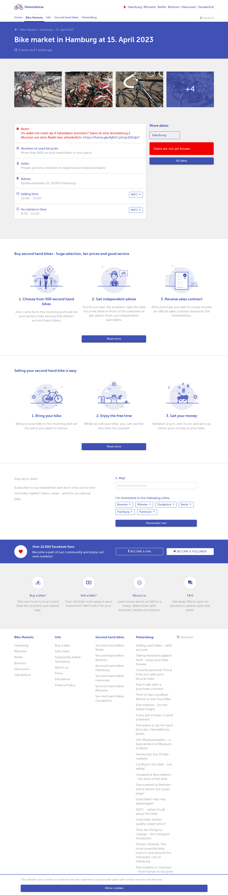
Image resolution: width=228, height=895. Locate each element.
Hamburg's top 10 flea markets (152, 756)
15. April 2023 (65, 29)
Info (48, 17)
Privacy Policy (65, 685)
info (136, 194)
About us (61, 667)
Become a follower (190, 551)
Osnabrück (206, 7)
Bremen (174, 7)
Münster (149, 7)
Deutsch (207, 18)
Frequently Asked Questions (67, 659)
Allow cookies (114, 888)
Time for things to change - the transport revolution (153, 834)
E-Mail (120, 478)
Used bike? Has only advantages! (151, 801)
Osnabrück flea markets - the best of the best (153, 777)
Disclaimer (62, 679)
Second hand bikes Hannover (109, 678)
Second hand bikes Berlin (109, 647)
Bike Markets (34, 17)
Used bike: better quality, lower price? (151, 821)
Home (18, 17)
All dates (181, 160)
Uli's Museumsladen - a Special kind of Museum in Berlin (153, 744)
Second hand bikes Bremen (109, 657)
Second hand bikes (66, 17)
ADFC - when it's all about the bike (150, 811)
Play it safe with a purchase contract (149, 686)
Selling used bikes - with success (154, 647)
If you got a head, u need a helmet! (154, 717)
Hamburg (135, 7)
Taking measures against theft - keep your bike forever (154, 660)
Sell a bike (62, 651)
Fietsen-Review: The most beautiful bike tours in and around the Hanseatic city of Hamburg (153, 852)
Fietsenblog (89, 17)
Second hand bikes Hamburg (109, 668)
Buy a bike (62, 645)
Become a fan (139, 551)
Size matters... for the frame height (151, 707)
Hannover (188, 7)
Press (59, 673)
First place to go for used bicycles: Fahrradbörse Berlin (154, 729)
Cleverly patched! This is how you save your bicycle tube (154, 674)
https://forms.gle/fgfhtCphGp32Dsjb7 (111, 137)
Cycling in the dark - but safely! (154, 766)
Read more (114, 338)
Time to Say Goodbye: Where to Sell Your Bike (153, 697)
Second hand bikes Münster (109, 688)
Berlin (162, 7)
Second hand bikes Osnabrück (109, 698)
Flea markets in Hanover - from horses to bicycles (154, 869)
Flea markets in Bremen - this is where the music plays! (154, 789)
